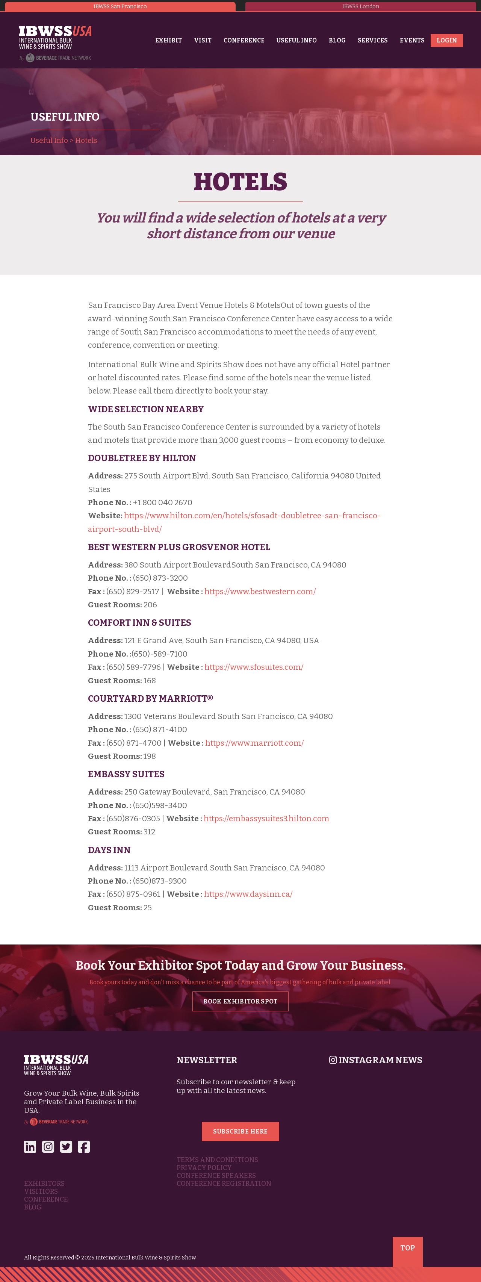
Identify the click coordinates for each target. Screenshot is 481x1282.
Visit (203, 40)
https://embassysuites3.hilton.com (267, 818)
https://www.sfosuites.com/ (254, 667)
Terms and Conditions (217, 1160)
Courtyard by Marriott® (150, 698)
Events (412, 40)
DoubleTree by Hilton (142, 458)
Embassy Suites (126, 774)
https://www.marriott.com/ (254, 743)
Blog (337, 40)
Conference (244, 40)
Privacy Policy (204, 1168)
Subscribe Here (240, 1131)
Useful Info (297, 40)
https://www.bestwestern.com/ (260, 591)
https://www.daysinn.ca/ (248, 894)
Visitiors (41, 1192)
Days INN (109, 850)
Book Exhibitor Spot (240, 1001)
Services (373, 40)
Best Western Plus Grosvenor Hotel (179, 547)
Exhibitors (44, 1184)
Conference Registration (224, 1184)
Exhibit (168, 40)
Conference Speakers (216, 1176)
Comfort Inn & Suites (139, 623)
